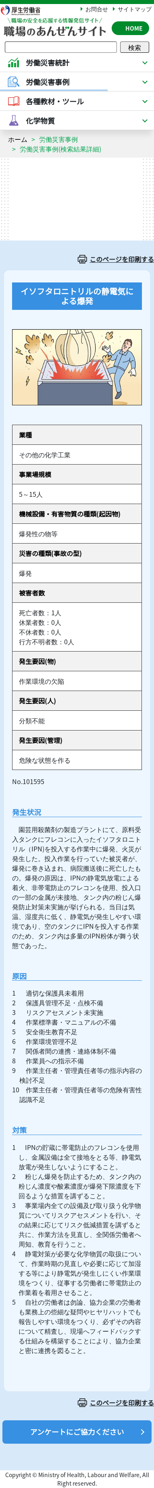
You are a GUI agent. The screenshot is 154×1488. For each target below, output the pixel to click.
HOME (134, 28)
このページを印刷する (121, 259)
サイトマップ (135, 9)
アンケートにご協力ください (77, 1431)
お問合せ (96, 9)
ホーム (17, 139)
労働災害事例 (58, 139)
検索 (134, 47)
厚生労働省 (24, 10)
